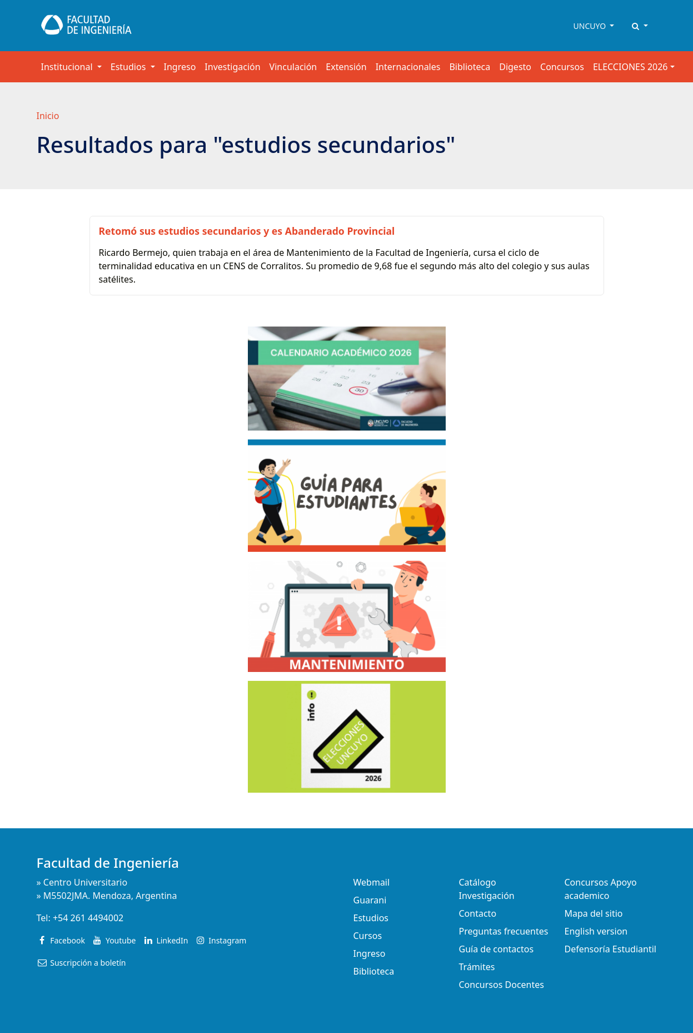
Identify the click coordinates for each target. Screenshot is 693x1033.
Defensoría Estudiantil (610, 949)
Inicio (48, 116)
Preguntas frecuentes (504, 931)
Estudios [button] (129, 67)
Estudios (371, 918)
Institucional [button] (68, 67)
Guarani (370, 900)
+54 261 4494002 (88, 918)
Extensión (346, 67)
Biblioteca (469, 67)
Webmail (371, 882)
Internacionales (408, 67)
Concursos (562, 67)
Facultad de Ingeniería (108, 862)
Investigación (232, 67)
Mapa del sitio (594, 913)
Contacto (478, 913)
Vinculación (293, 67)
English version (596, 931)
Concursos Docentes (501, 984)
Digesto (515, 67)
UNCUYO (591, 26)
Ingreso (180, 67)
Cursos (367, 936)
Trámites (477, 967)
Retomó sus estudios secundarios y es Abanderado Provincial (247, 231)
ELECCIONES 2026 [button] (630, 67)
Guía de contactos (496, 949)
